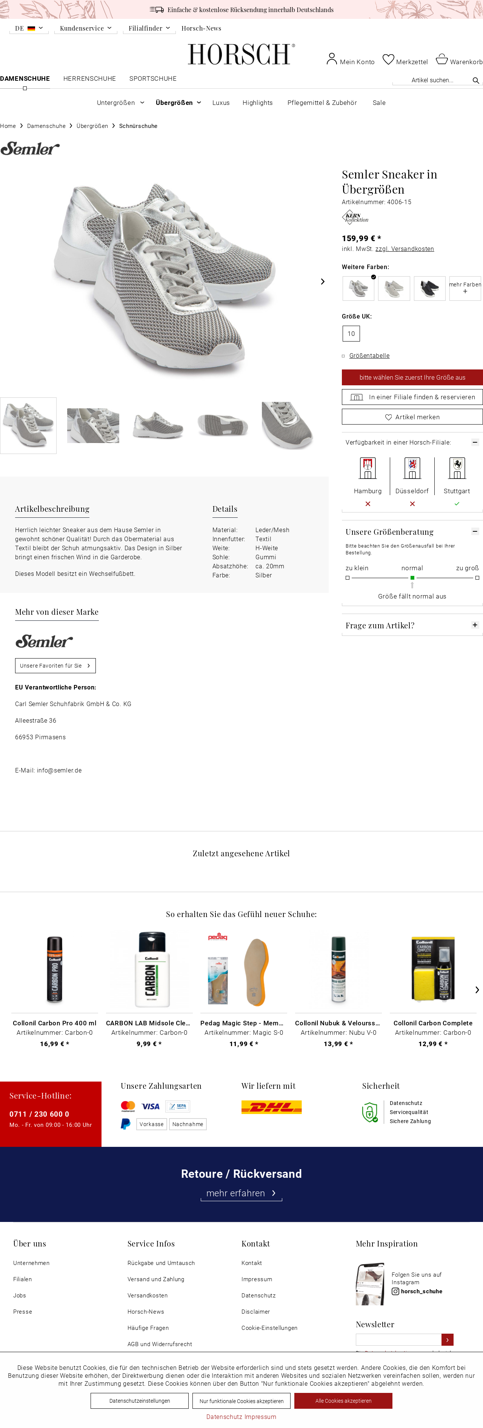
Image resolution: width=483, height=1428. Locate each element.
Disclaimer (256, 1311)
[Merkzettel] (405, 59)
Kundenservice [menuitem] (82, 28)
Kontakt (252, 1263)
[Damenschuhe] (25, 80)
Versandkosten (148, 1295)
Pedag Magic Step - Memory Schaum (243, 1022)
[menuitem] (29, 29)
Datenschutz (259, 1295)
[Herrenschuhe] (89, 80)
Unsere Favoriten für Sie (55, 664)
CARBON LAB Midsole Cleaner (149, 1022)
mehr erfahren (241, 1192)
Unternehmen (31, 1263)
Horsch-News (202, 28)
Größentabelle (369, 355)
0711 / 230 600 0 (39, 1114)
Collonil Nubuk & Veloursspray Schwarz (338, 1022)
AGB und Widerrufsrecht (160, 1344)
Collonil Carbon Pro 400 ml (54, 1022)
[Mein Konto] (350, 58)
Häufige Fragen (148, 1328)
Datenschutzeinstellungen (139, 1400)
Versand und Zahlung (156, 1279)
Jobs (19, 1295)
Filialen (22, 1279)
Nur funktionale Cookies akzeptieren (242, 1401)
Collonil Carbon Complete (433, 1022)
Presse (22, 1311)
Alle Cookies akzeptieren (343, 1400)
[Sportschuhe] (153, 80)
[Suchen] (476, 80)
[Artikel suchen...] (437, 79)
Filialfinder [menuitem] (145, 28)
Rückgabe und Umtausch (161, 1263)
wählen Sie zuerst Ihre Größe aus (413, 377)
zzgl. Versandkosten (404, 248)
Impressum (257, 1279)
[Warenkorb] (459, 58)
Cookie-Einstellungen (270, 1328)
